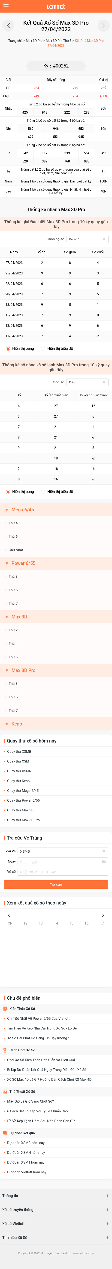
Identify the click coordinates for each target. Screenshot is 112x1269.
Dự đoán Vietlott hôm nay (26, 1172)
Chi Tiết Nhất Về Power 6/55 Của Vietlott (38, 1018)
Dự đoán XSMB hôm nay (26, 1143)
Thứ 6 (13, 536)
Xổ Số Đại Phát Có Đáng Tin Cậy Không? (38, 1038)
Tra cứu (56, 884)
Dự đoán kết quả (22, 1133)
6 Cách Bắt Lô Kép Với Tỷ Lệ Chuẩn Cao (37, 1111)
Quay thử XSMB (19, 751)
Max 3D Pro (34, 41)
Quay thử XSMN (19, 771)
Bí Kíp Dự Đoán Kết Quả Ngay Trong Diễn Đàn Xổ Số (46, 1070)
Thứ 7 (13, 603)
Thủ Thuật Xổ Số (22, 1092)
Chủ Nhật (16, 550)
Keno (17, 724)
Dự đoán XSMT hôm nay (25, 1162)
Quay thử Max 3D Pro (23, 820)
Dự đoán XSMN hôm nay (26, 1153)
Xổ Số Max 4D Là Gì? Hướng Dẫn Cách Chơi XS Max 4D (49, 1079)
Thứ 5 (13, 590)
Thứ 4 (13, 523)
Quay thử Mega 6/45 (23, 791)
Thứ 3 (13, 576)
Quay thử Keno (18, 781)
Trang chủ (15, 41)
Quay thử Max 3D (20, 810)
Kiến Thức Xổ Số (22, 1009)
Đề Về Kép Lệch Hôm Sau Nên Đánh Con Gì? (41, 1121)
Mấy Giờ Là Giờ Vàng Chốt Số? (30, 1101)
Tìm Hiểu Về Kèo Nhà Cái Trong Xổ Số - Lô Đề (42, 1028)
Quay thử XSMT (19, 761)
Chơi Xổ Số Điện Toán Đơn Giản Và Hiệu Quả (41, 1060)
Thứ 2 (13, 630)
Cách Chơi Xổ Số (22, 1050)
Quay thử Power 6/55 (23, 800)
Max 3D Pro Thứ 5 (59, 41)
